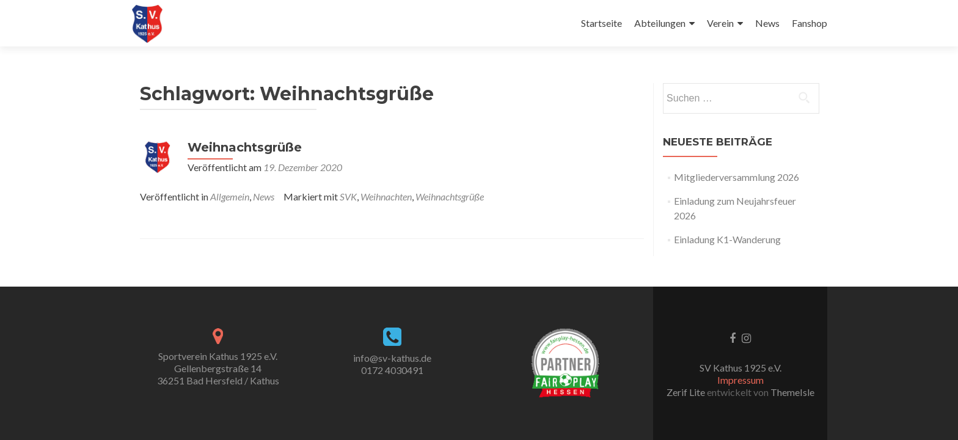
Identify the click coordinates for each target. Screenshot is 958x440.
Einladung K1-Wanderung (727, 239)
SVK (348, 196)
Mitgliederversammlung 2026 (736, 177)
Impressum (740, 380)
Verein (720, 23)
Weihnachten (386, 196)
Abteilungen (660, 23)
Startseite (601, 23)
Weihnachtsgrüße (245, 147)
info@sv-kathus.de (392, 358)
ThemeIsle (792, 392)
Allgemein (229, 196)
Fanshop (809, 23)
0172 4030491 (392, 370)
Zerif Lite (687, 392)
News (767, 23)
